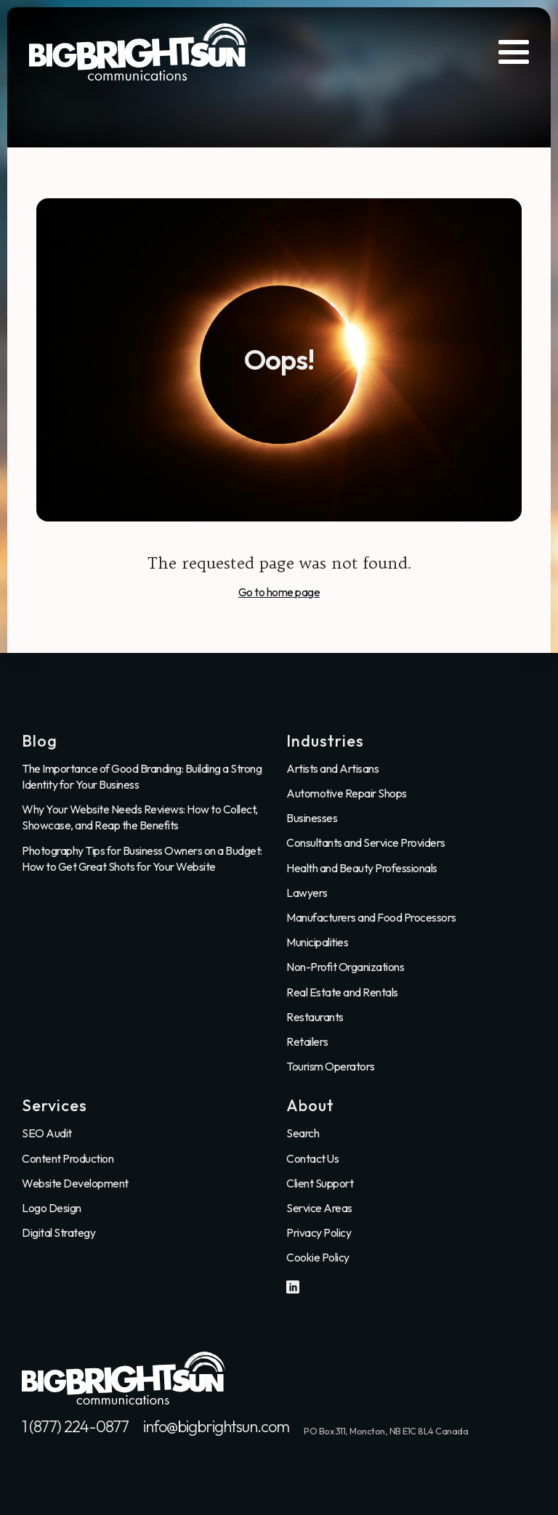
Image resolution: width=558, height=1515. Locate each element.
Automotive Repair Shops (346, 793)
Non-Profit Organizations (345, 966)
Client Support (319, 1183)
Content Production (67, 1158)
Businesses (311, 818)
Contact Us (312, 1158)
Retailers (307, 1041)
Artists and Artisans (332, 768)
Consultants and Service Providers (365, 842)
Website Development (75, 1183)
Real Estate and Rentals (342, 992)
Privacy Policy (318, 1232)
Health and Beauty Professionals (361, 868)
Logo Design (51, 1208)
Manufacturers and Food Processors (371, 917)
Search (302, 1133)
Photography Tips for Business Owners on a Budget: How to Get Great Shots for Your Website (142, 858)
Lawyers (307, 892)
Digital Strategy (58, 1232)
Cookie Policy (317, 1257)
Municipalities (317, 942)
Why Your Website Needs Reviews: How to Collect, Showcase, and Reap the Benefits (140, 817)
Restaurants (315, 1017)
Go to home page (279, 592)
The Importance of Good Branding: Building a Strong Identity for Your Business (142, 776)
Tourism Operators (330, 1066)
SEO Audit (47, 1133)
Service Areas (319, 1208)
